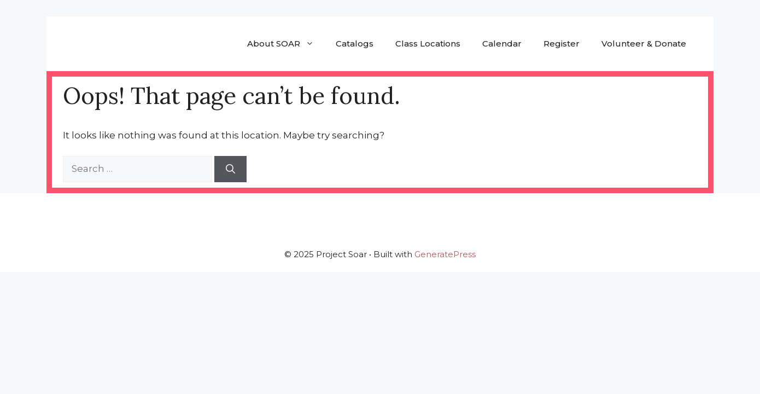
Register (561, 43)
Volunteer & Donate (643, 43)
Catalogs (354, 43)
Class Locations (427, 43)
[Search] (230, 169)
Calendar (502, 43)
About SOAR (286, 43)
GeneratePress (445, 254)
